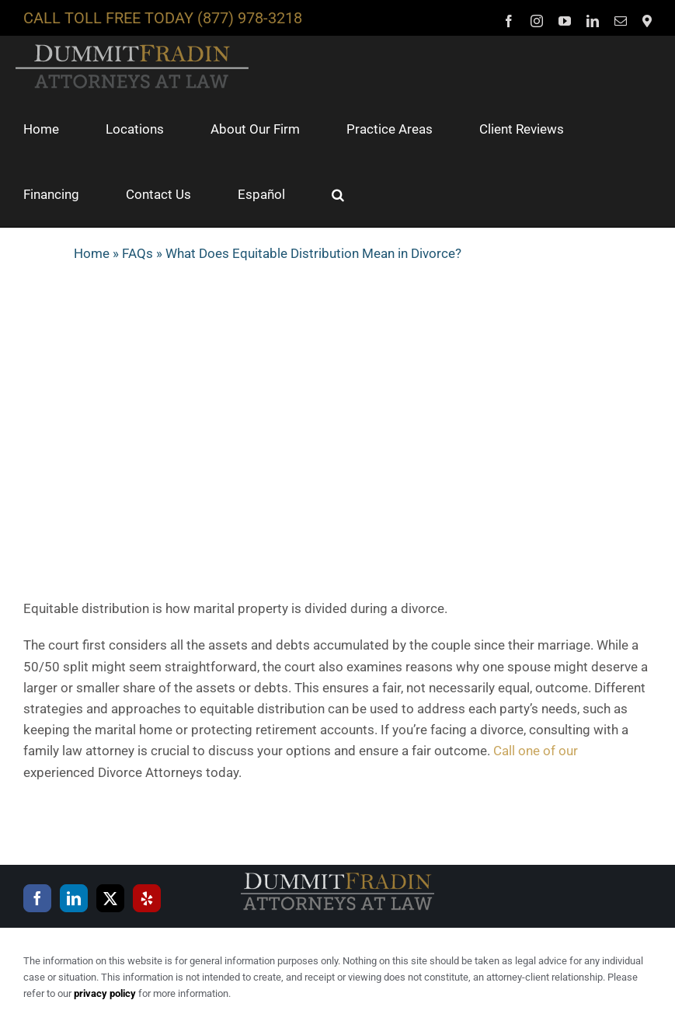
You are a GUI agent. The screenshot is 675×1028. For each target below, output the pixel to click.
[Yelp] (147, 898)
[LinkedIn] (74, 898)
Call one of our (535, 750)
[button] (337, 194)
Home (92, 253)
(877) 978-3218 (249, 18)
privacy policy (105, 993)
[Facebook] (37, 898)
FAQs (137, 253)
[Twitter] (110, 898)
